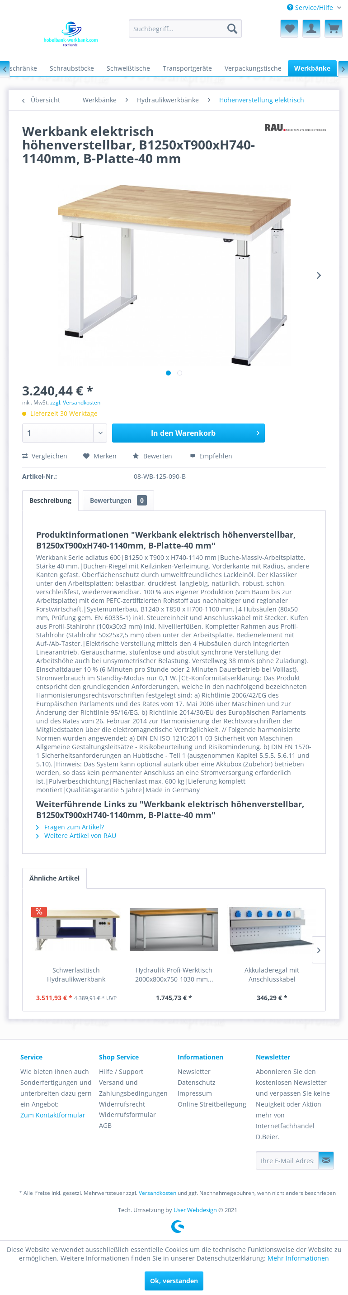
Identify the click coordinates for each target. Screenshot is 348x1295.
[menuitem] (314, 7)
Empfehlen (211, 456)
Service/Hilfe (311, 7)
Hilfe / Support (121, 1071)
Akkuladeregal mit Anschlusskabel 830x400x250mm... (272, 975)
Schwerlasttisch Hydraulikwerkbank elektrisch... (76, 975)
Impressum (195, 1093)
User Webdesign (195, 1210)
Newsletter (194, 1071)
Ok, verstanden (174, 1280)
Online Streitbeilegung (212, 1104)
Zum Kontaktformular (52, 1115)
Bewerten (153, 456)
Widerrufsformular (127, 1114)
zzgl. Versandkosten (75, 402)
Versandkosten (157, 1193)
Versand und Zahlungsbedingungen (133, 1088)
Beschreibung (50, 500)
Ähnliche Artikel (54, 878)
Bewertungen (118, 500)
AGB (105, 1125)
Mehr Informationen (298, 1258)
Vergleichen (44, 456)
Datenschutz (197, 1082)
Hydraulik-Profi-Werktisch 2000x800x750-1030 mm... (174, 974)
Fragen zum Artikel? (70, 827)
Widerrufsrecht (122, 1104)
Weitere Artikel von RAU (76, 835)
